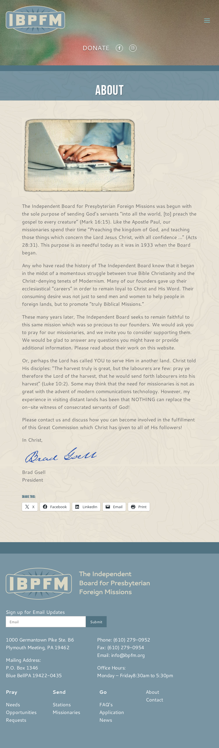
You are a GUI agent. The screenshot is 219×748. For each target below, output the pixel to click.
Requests (16, 719)
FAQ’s (106, 704)
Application (111, 712)
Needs (13, 704)
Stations (61, 704)
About (152, 691)
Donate (96, 49)
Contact (154, 699)
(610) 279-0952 (131, 639)
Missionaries (66, 712)
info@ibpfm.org (128, 655)
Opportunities (21, 712)
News (105, 719)
